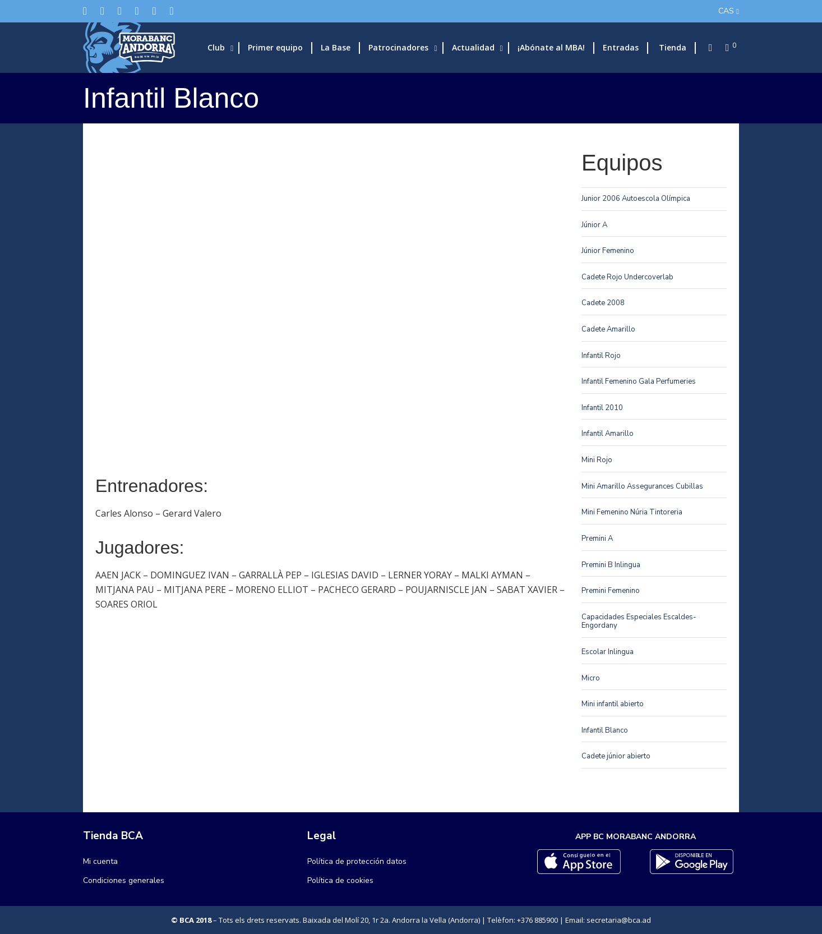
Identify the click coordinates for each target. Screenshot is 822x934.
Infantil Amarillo (607, 434)
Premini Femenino (610, 591)
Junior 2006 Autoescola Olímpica (635, 199)
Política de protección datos (357, 861)
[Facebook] (102, 11)
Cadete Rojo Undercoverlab (627, 277)
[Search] (707, 47)
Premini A (597, 538)
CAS (726, 11)
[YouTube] (172, 11)
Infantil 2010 (602, 408)
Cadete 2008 (603, 303)
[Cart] (723, 47)
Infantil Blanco (604, 730)
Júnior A (594, 225)
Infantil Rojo (601, 356)
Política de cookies (340, 880)
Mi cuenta (100, 861)
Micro (590, 678)
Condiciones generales (123, 880)
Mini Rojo (596, 460)
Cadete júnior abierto (615, 756)
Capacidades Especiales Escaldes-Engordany (638, 621)
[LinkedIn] (137, 11)
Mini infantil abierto (612, 704)
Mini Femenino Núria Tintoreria (631, 512)
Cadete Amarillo (608, 329)
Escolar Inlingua (607, 652)
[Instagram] (120, 11)
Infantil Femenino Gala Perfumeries (638, 381)
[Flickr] (154, 11)
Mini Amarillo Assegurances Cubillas (642, 486)
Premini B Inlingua (610, 565)
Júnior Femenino (607, 251)
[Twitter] (85, 11)
